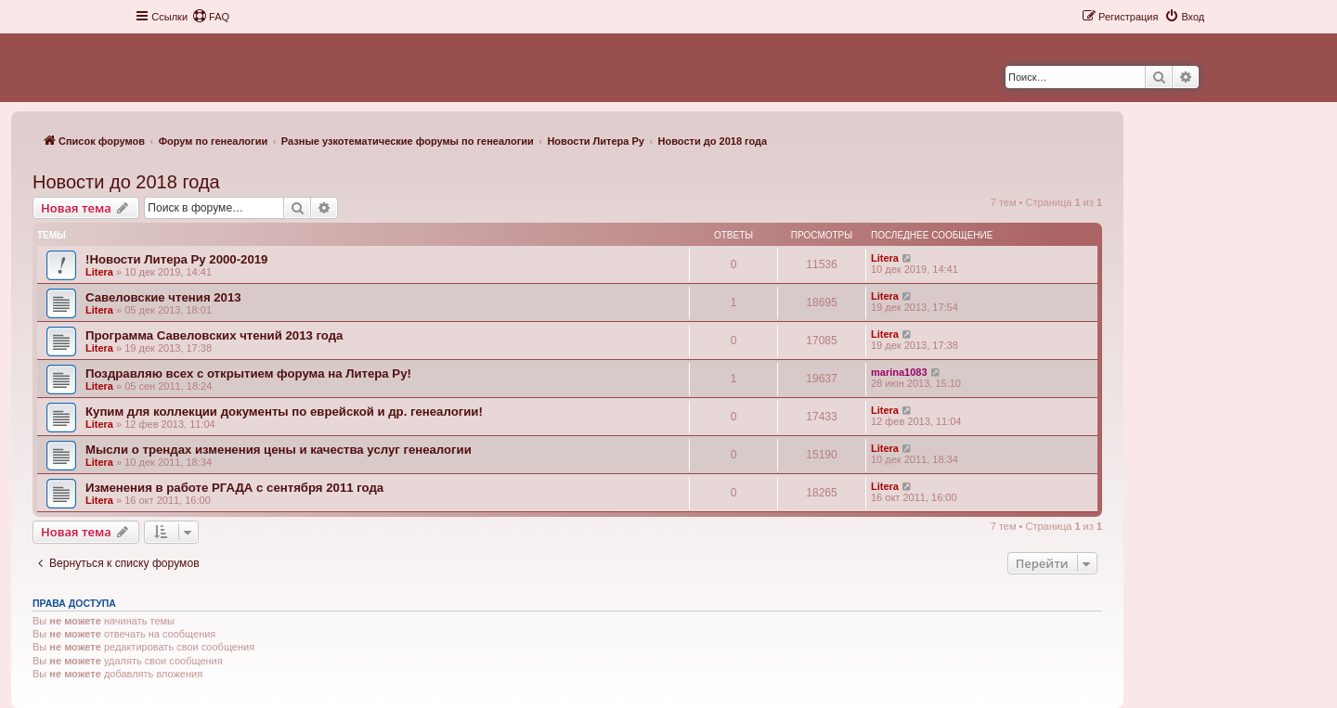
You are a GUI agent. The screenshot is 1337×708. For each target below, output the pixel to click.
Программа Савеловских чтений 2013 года (214, 335)
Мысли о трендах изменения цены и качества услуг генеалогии (278, 450)
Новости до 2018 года (126, 182)
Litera (99, 271)
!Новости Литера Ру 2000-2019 (176, 259)
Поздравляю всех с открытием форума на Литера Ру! (248, 373)
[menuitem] (210, 17)
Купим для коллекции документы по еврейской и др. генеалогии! (284, 411)
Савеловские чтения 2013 (163, 297)
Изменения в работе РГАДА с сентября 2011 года (234, 488)
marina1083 (899, 372)
